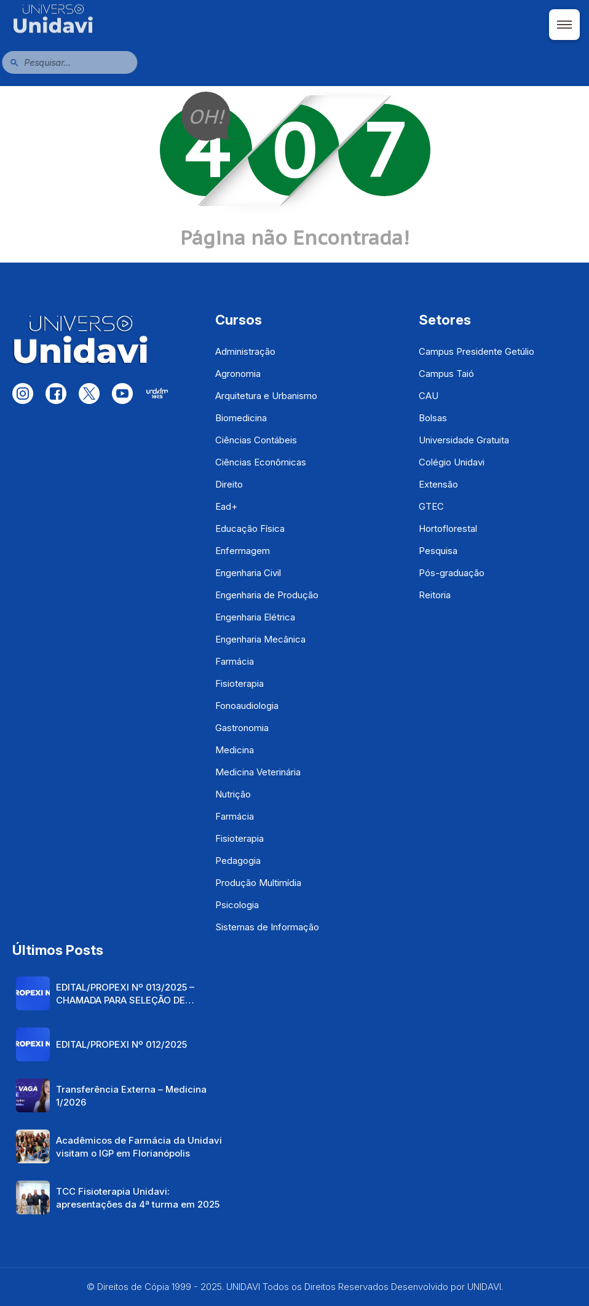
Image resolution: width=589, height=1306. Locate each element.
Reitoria (435, 595)
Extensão (438, 484)
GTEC (431, 506)
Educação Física (250, 528)
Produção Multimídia (258, 882)
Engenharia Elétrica (255, 617)
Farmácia (234, 661)
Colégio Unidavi (451, 462)
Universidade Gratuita (464, 440)
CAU (428, 396)
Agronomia (238, 373)
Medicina (234, 750)
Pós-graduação (451, 573)
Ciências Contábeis (256, 440)
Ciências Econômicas (260, 462)
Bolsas (433, 418)
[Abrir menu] (564, 24)
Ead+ (226, 506)
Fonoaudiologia (247, 705)
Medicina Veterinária (258, 772)
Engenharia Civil (248, 573)
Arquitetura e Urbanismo (266, 396)
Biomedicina (241, 418)
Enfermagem (242, 550)
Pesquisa (438, 550)
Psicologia (237, 905)
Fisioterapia (239, 683)
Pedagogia (238, 860)
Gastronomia (242, 728)
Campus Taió (446, 373)
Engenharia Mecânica (260, 639)
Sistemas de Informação (267, 927)
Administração (245, 351)
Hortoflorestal (448, 528)
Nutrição (233, 794)
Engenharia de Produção (266, 595)
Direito (229, 484)
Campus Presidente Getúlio (476, 351)
